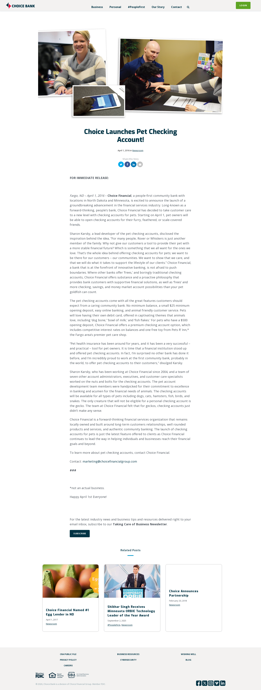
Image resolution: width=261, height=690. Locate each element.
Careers (68, 665)
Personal (115, 7)
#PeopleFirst (136, 7)
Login (243, 5)
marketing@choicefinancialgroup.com (110, 461)
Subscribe (79, 533)
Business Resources (128, 654)
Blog (188, 659)
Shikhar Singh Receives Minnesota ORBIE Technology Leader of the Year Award (131, 611)
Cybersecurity (128, 659)
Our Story (158, 7)
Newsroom (137, 150)
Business (97, 7)
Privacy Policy (68, 659)
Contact (176, 7)
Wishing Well (188, 654)
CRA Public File (68, 654)
